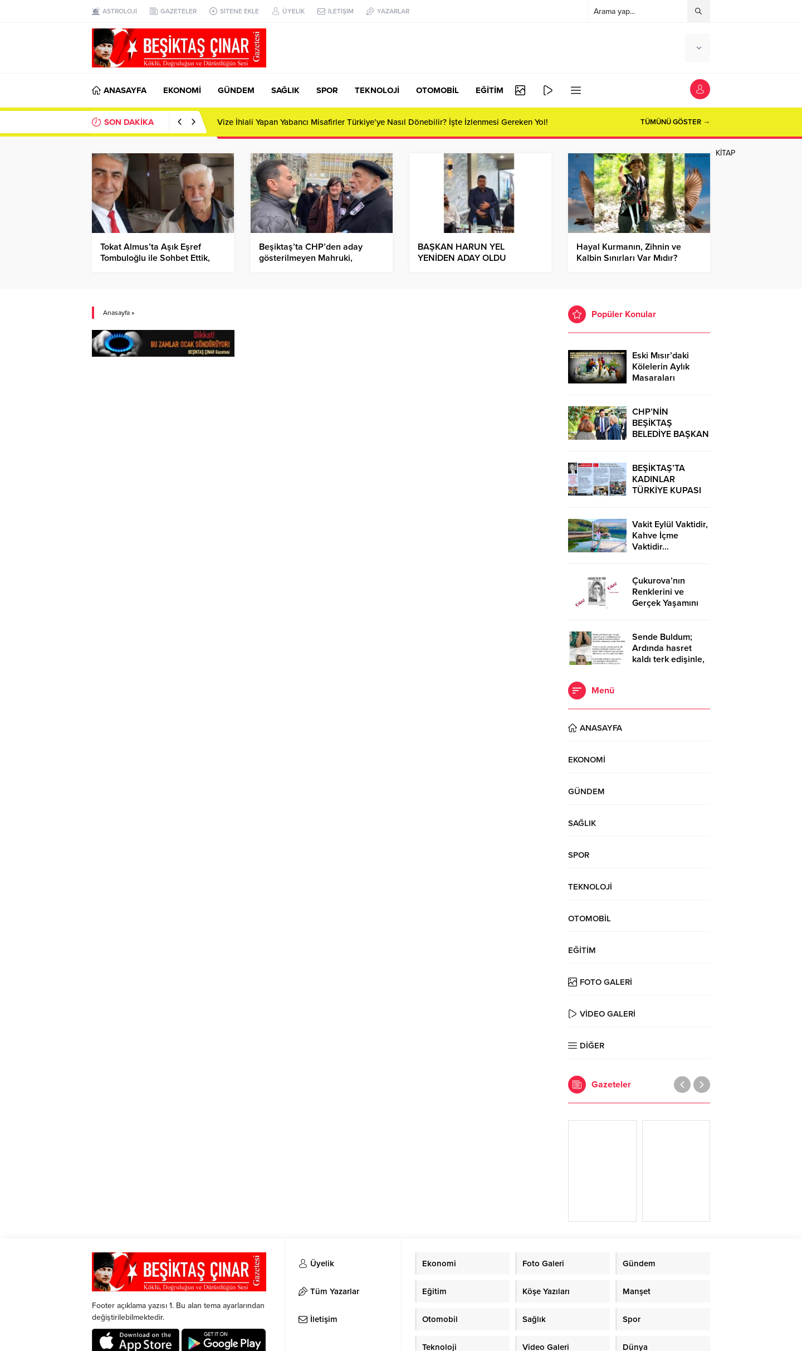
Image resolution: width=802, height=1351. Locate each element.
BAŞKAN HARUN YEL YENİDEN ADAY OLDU (462, 252)
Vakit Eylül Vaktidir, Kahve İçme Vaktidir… (670, 535)
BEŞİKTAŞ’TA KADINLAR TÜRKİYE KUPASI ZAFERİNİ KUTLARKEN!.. (666, 490)
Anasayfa (116, 313)
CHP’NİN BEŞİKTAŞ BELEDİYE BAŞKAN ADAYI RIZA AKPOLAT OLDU (670, 434)
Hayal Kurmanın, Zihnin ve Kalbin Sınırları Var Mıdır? (628, 252)
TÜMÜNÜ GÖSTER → (675, 122)
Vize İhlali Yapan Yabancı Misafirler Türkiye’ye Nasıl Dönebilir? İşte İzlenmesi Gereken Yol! (382, 122)
